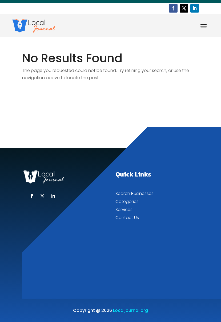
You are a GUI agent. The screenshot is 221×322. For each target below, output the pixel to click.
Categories (127, 202)
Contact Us (127, 218)
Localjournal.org (130, 310)
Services (123, 210)
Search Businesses (134, 194)
